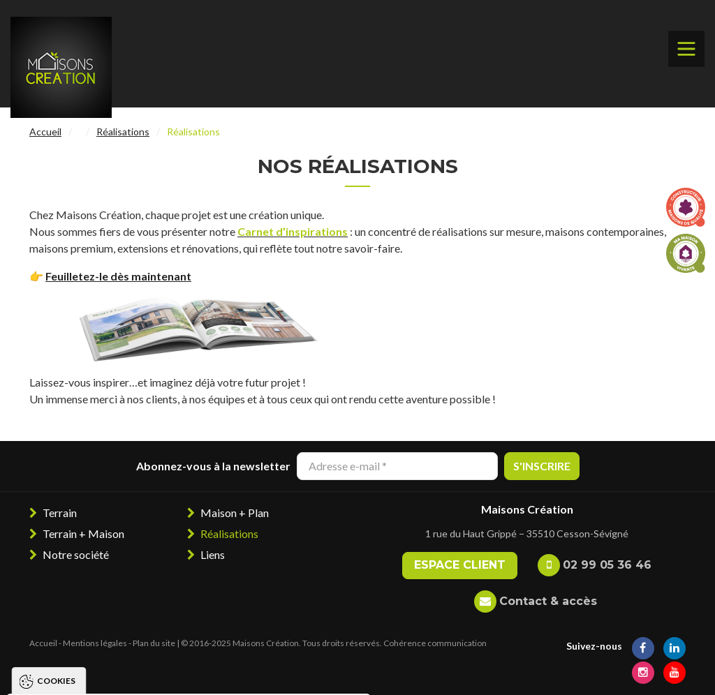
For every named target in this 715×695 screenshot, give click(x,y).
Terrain (60, 512)
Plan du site (154, 643)
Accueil (45, 131)
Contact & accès (548, 601)
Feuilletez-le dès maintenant (118, 276)
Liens (212, 554)
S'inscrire (541, 465)
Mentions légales (95, 643)
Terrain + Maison (83, 533)
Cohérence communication (435, 643)
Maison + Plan (234, 512)
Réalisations (122, 131)
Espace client (460, 564)
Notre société (76, 554)
